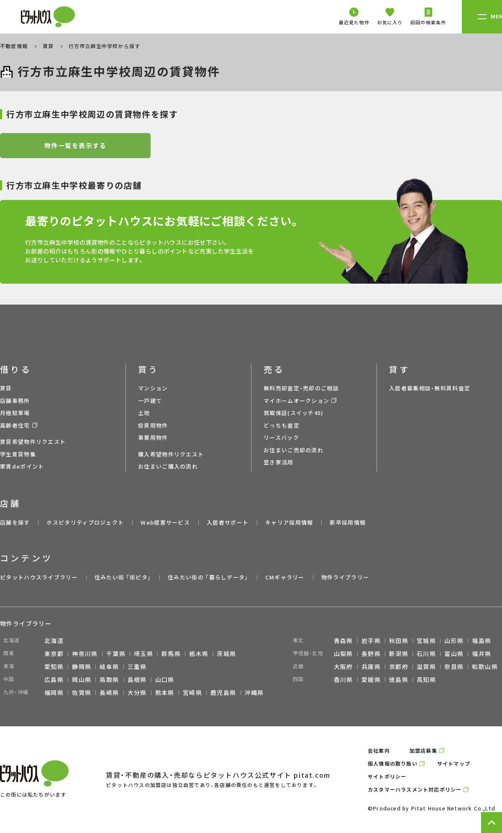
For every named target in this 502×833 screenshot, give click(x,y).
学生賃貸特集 (18, 454)
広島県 (54, 679)
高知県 (426, 679)
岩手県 (371, 640)
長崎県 (109, 692)
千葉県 (116, 653)
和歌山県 (485, 666)
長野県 (371, 653)
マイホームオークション (296, 401)
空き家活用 (279, 462)
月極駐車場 (15, 413)
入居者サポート (227, 522)
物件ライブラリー (345, 577)
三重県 (137, 666)
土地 (144, 413)
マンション (153, 388)
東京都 (54, 653)
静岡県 (81, 666)
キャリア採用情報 (289, 522)
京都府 (398, 666)
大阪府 (343, 666)
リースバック (281, 437)
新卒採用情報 (348, 522)
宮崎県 (192, 692)
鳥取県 (109, 679)
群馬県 (171, 653)
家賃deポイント (22, 466)
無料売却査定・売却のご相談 (301, 388)
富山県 (454, 653)
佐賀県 (81, 692)
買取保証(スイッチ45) (294, 413)
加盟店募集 (423, 750)
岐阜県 (109, 666)
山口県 (164, 679)
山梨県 (343, 653)
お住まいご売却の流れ (293, 450)
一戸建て (150, 401)
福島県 (481, 640)
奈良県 (454, 666)
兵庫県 (371, 666)
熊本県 (164, 692)
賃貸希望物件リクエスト (33, 442)
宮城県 (426, 640)
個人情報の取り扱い (392, 763)
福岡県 (54, 692)
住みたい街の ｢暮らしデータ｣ (208, 577)
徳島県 (398, 679)
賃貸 (49, 45)
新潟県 (398, 653)
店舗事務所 (15, 401)
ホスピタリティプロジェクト (85, 522)
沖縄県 (254, 692)
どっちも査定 (282, 425)
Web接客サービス (165, 522)
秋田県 (398, 640)
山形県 (454, 640)
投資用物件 (153, 425)
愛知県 (54, 666)
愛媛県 (371, 679)
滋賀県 (426, 666)
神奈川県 (85, 653)
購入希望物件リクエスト (171, 454)
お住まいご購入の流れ (168, 466)
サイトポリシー (387, 776)
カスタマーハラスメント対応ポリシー (414, 789)
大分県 (137, 692)
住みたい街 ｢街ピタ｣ (123, 577)
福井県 (481, 653)
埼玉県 (143, 653)
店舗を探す (15, 522)
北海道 (54, 640)
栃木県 (198, 653)
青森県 (343, 640)
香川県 (343, 679)
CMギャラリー (285, 577)
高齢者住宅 (15, 425)
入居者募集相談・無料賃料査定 (429, 388)
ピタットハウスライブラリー (39, 577)
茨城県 (226, 653)
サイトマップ (453, 763)
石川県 (426, 653)
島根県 (137, 679)
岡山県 (81, 679)
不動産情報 (14, 45)
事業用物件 (153, 437)
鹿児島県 (223, 692)
